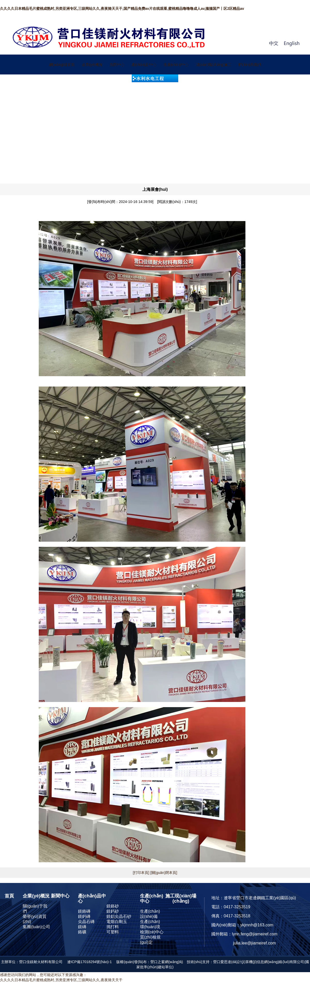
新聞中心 (117, 65)
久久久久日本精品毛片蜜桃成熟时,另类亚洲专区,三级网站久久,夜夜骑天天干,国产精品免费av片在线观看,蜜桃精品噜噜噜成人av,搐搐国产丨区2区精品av (122, 8)
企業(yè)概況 (92, 65)
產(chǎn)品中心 (143, 65)
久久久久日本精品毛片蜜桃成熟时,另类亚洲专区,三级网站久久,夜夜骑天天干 (61, 980)
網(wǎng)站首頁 (62, 65)
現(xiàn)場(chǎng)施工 (213, 65)
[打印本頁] (141, 873)
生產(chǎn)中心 (176, 65)
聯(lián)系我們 (249, 65)
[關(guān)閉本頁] (163, 873)
